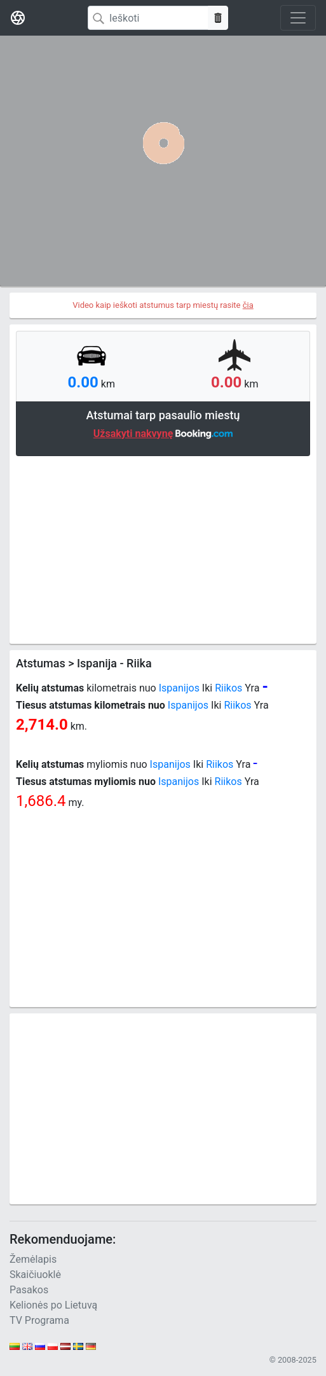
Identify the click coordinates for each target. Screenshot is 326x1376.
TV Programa (39, 1320)
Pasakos (29, 1290)
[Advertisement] (163, 548)
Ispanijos (179, 688)
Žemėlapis (33, 1259)
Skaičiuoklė (35, 1274)
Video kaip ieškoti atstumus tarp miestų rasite (163, 305)
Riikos (228, 688)
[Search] (148, 18)
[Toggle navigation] (298, 18)
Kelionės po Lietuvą (53, 1305)
